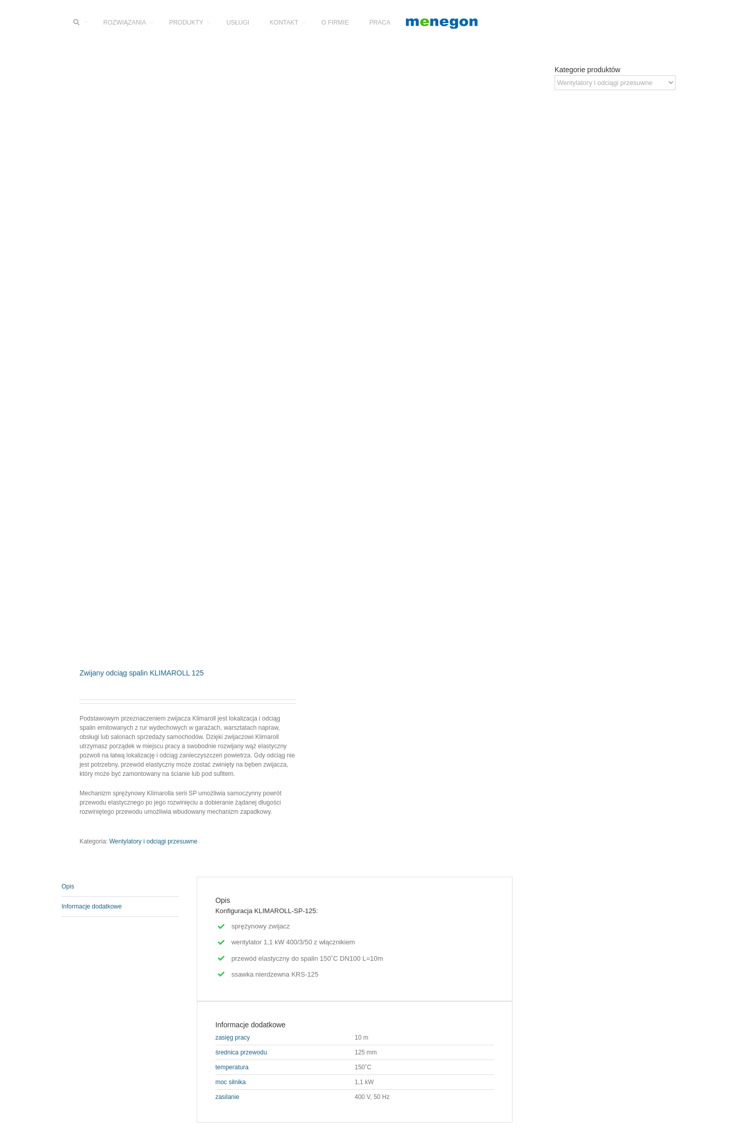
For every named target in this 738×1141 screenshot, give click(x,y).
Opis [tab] (67, 886)
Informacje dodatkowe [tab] (91, 906)
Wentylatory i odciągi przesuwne (153, 841)
